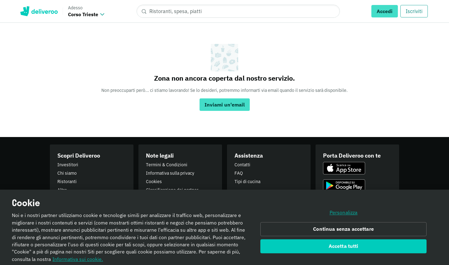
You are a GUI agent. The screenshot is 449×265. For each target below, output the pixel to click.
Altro (62, 190)
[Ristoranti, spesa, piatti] (238, 11)
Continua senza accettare (343, 231)
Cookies (154, 181)
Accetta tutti (344, 248)
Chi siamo (67, 173)
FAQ (238, 173)
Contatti (242, 165)
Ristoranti (67, 181)
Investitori (67, 165)
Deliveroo (39, 11)
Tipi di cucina (247, 181)
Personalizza (344, 215)
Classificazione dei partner (172, 190)
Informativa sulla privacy (170, 173)
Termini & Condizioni (166, 165)
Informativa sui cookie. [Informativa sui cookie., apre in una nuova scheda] (77, 261)
